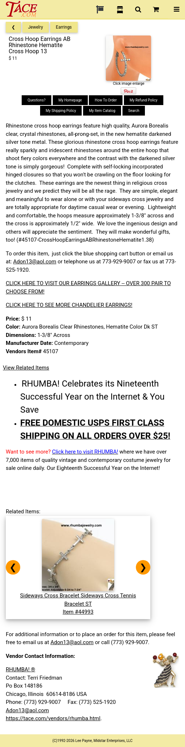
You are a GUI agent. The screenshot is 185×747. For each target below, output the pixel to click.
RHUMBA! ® (20, 669)
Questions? (36, 100)
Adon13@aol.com (34, 261)
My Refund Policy (144, 100)
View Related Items (26, 367)
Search (133, 111)
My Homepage (70, 100)
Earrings (64, 27)
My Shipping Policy (61, 111)
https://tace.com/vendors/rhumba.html (53, 718)
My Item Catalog (102, 111)
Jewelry (35, 27)
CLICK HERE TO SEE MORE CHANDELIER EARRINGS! (69, 305)
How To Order (106, 100)
